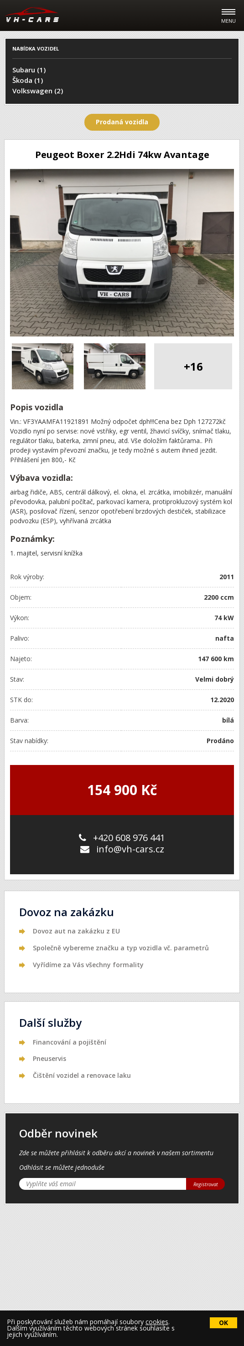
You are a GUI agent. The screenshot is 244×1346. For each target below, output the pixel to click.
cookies (156, 1321)
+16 (193, 366)
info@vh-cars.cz (122, 849)
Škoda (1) (27, 80)
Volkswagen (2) (37, 90)
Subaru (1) (29, 69)
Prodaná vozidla (122, 121)
